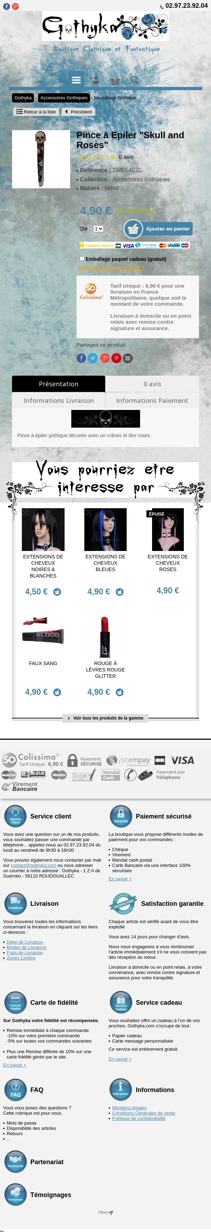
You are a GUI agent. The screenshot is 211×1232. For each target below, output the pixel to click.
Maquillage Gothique (115, 97)
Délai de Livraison (25, 937)
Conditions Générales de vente (143, 1108)
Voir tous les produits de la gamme (106, 713)
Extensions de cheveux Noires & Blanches (43, 566)
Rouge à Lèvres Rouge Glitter (105, 667)
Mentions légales (129, 1102)
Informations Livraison (59, 400)
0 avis (152, 384)
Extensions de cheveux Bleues (105, 563)
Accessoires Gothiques (64, 97)
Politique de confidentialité (138, 1113)
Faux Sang (43, 661)
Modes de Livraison (27, 942)
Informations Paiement (152, 400)
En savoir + (120, 873)
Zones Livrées (21, 953)
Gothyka (22, 97)
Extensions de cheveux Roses (168, 563)
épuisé (156, 514)
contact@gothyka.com (33, 860)
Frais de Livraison (25, 947)
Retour (36, 112)
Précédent (78, 112)
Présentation (58, 384)
